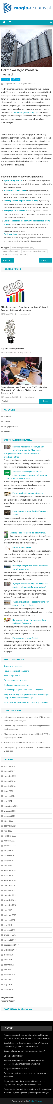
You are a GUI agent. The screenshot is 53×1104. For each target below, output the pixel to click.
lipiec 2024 (8, 791)
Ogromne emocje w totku (12, 349)
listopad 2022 (9, 851)
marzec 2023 (9, 841)
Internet (5, 79)
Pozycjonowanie (11, 426)
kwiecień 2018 (10, 915)
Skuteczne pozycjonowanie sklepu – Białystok (23, 690)
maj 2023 (8, 831)
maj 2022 (8, 866)
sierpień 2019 (9, 890)
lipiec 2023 (8, 821)
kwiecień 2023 (10, 836)
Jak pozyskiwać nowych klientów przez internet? (24, 1051)
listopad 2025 (9, 771)
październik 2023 (11, 806)
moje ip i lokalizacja (11, 251)
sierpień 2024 (9, 786)
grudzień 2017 (10, 935)
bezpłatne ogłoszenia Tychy (25, 112)
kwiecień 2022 (10, 870)
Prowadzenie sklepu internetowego (28, 493)
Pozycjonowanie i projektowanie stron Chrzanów (46, 260)
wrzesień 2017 (10, 950)
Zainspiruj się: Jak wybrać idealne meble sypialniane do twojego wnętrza (27, 727)
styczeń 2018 (9, 930)
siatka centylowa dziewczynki (34, 251)
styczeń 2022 (9, 875)
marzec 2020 (9, 885)
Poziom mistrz (10, 234)
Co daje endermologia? (13, 1056)
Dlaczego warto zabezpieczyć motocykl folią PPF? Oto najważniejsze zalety (27, 736)
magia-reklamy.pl (27, 84)
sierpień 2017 (9, 955)
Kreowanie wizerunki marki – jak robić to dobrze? (24, 742)
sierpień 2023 (9, 816)
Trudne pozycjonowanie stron (16, 685)
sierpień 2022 (9, 861)
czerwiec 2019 (10, 895)
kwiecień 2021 (10, 880)
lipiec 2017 (8, 960)
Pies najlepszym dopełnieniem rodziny (21, 201)
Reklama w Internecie (22, 547)
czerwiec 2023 (10, 826)
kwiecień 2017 (10, 975)
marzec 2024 (9, 796)
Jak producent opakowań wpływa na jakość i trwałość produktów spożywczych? (27, 719)
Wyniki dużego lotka (13, 180)
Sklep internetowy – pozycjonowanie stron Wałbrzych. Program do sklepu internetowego (25, 308)
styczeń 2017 (9, 990)
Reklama (8, 431)
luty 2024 (8, 801)
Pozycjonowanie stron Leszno (16, 671)
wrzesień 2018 (10, 900)
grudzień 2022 (10, 846)
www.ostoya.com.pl (12, 676)
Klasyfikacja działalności (15, 190)
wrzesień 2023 (10, 811)
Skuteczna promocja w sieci (15, 680)
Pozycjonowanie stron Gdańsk (25, 638)
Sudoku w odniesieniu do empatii (9, 260)
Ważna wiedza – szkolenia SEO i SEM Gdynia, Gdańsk (26, 702)
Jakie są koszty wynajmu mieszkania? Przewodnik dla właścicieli (27, 749)
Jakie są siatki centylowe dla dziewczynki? (28, 533)
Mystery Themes (35, 1101)
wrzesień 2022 (10, 856)
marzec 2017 (9, 980)
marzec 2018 (9, 920)
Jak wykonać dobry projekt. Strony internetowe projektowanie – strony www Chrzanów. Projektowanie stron (26, 475)
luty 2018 (8, 925)
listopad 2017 (9, 940)
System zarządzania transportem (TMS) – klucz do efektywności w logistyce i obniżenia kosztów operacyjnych (24, 390)
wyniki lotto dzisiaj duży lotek (14, 254)
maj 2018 (8, 910)
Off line (16, 79)
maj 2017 (8, 970)
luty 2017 (8, 984)
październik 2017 (11, 945)
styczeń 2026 (9, 766)
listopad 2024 (9, 781)
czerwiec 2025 (10, 776)
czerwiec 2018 (10, 905)
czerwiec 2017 (10, 965)
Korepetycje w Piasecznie (15, 211)
